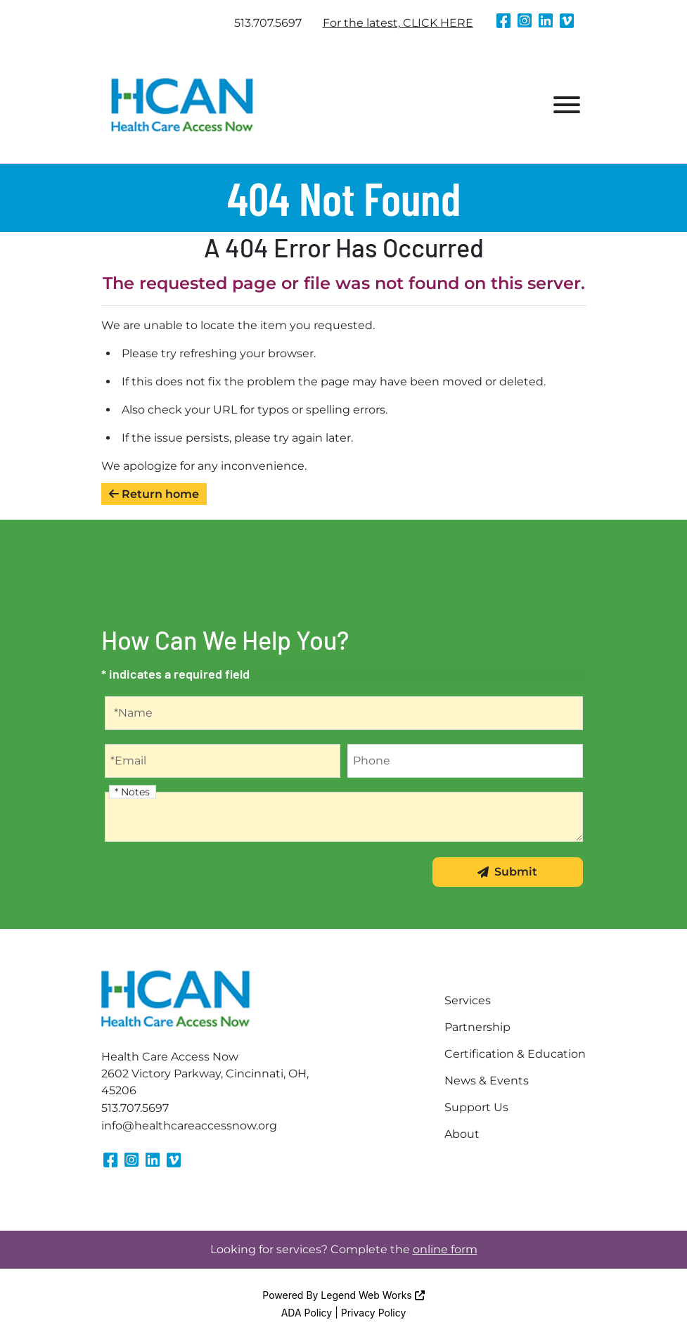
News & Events (486, 1080)
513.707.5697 (268, 23)
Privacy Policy (373, 1313)
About (462, 1134)
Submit (507, 871)
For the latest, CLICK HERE (398, 23)
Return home (154, 494)
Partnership (477, 1027)
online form (445, 1249)
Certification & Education (515, 1054)
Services (467, 1000)
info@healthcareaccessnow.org (189, 1125)
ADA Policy (307, 1313)
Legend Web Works (372, 1295)
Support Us (476, 1107)
